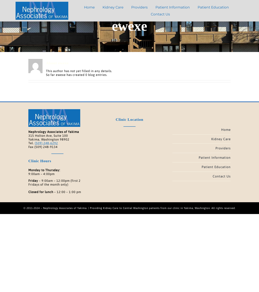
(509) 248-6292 (46, 143)
